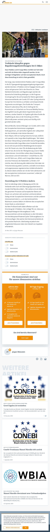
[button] (25, 527)
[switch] (7, 245)
